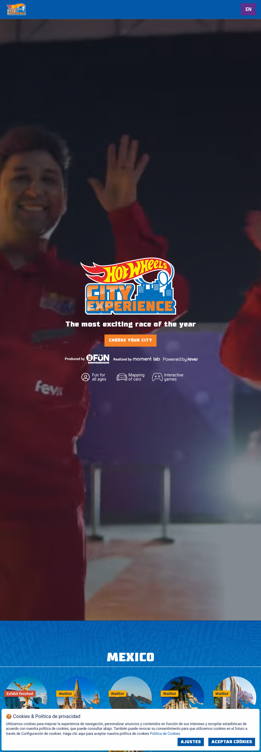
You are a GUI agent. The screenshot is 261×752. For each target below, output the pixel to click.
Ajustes (191, 742)
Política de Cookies (165, 734)
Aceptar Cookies (231, 742)
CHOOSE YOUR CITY (130, 340)
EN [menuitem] (249, 9)
